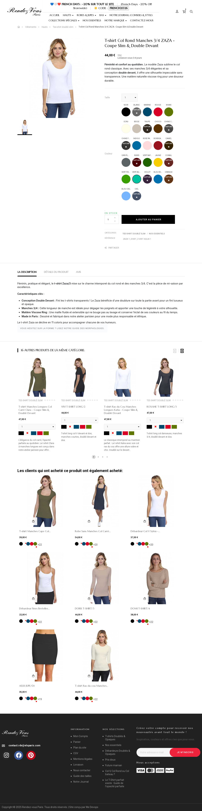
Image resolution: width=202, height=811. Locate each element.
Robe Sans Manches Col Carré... (93, 531)
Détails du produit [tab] (56, 272)
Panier (77, 741)
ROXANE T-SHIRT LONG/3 (162, 406)
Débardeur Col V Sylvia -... (145, 531)
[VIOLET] (147, 179)
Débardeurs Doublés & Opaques (117, 752)
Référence (110, 238)
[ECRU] (126, 128)
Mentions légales (82, 759)
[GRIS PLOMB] (126, 162)
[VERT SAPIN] (147, 162)
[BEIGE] (136, 128)
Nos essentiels (157, 234)
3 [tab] (103, 457)
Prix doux (110, 759)
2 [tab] (99, 457)
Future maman (113, 765)
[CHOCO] (158, 128)
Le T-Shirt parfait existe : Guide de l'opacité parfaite (114, 783)
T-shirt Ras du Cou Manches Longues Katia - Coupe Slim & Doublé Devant (121, 410)
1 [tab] (94, 457)
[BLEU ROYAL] (158, 179)
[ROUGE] (158, 111)
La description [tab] (27, 272)
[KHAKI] (168, 111)
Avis (78, 272)
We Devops (92, 807)
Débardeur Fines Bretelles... (34, 608)
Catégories (110, 233)
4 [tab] (108, 457)
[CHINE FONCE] (126, 145)
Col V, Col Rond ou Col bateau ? (117, 773)
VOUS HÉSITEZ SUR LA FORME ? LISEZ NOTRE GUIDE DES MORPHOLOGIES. (62, 328)
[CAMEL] (168, 145)
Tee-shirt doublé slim (133, 234)
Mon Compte (80, 736)
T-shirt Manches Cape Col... (35, 531)
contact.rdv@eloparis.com (24, 745)
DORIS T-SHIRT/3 (84, 608)
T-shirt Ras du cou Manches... (91, 685)
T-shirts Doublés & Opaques (115, 738)
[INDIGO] (136, 145)
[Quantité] (112, 219)
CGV (75, 753)
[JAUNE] (158, 162)
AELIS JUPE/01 (27, 685)
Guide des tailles (82, 776)
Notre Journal (81, 781)
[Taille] (130, 98)
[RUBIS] (136, 162)
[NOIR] (126, 111)
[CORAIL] (168, 162)
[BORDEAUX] (158, 145)
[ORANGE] (168, 179)
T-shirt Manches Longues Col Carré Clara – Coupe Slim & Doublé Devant (35, 410)
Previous (174, 350)
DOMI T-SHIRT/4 (140, 608)
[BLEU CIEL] (126, 196)
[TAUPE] (147, 128)
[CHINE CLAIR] (168, 128)
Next (182, 350)
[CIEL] (136, 196)
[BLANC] (136, 111)
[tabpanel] (37, 406)
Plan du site (79, 747)
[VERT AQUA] (136, 179)
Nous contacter (81, 770)
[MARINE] (147, 111)
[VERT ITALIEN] (126, 179)
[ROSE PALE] (147, 145)
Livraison (78, 764)
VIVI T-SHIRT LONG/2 (73, 406)
